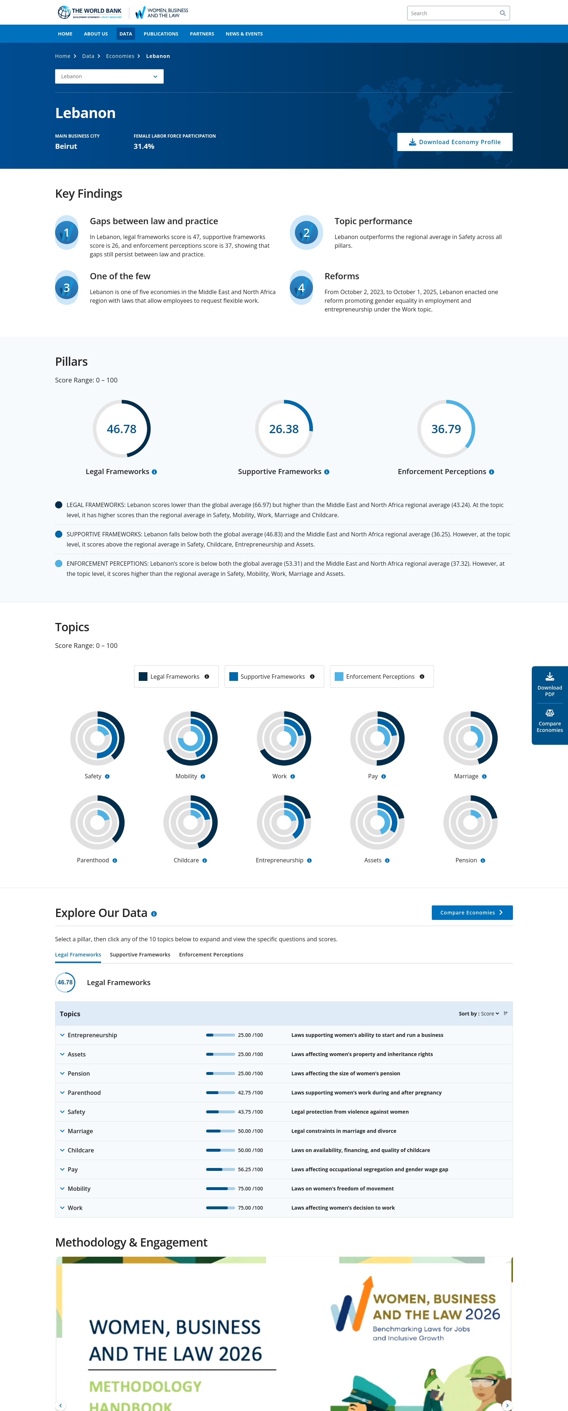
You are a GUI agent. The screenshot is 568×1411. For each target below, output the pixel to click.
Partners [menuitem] (202, 33)
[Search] (458, 13)
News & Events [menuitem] (244, 33)
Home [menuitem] (65, 33)
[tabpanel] (284, 1095)
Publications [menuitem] (161, 33)
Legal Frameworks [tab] (78, 955)
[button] (109, 76)
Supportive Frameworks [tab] (140, 955)
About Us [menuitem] (96, 33)
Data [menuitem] (126, 33)
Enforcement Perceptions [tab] (211, 955)
